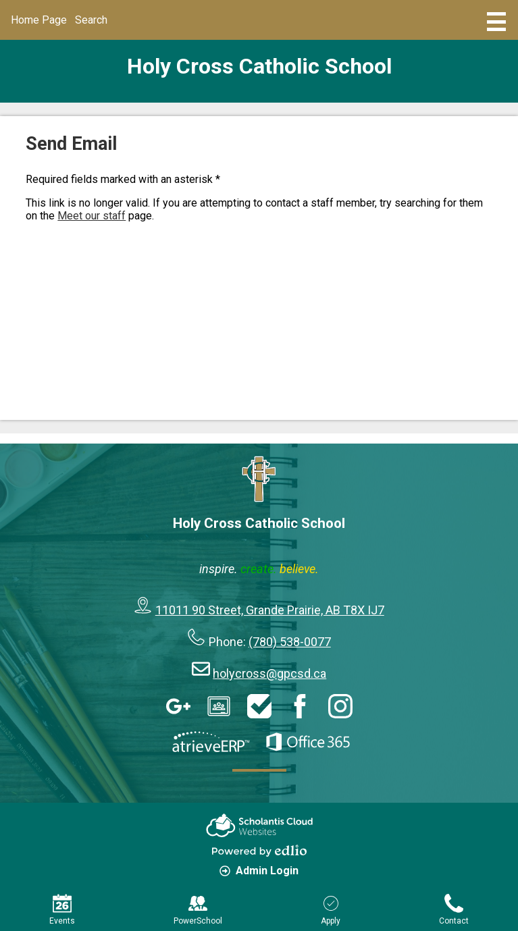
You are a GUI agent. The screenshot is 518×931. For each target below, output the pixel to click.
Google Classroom (218, 706)
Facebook (299, 706)
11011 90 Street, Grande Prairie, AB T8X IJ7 (269, 610)
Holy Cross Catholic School (259, 66)
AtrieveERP (211, 741)
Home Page (39, 20)
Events (62, 910)
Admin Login (259, 870)
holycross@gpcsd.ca (269, 673)
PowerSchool (198, 910)
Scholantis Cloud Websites (259, 825)
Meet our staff (91, 215)
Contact (454, 910)
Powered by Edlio (259, 850)
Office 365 (308, 741)
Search (91, 20)
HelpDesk (259, 706)
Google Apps (178, 706)
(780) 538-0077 (290, 642)
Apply (330, 910)
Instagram (340, 706)
